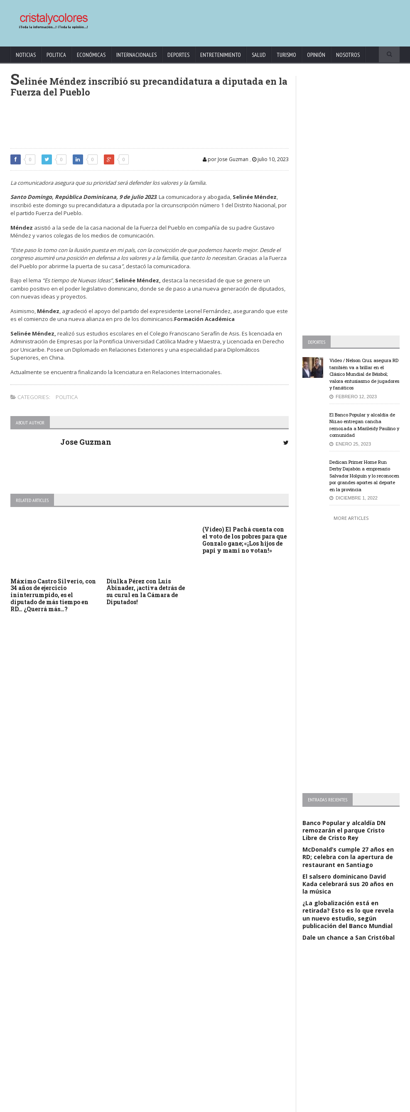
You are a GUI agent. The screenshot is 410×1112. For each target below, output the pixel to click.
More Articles (351, 518)
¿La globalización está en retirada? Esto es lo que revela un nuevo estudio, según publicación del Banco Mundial (348, 914)
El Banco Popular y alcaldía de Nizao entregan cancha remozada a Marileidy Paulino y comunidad (364, 424)
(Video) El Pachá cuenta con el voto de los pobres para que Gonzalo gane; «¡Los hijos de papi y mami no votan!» (244, 539)
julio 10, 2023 (270, 159)
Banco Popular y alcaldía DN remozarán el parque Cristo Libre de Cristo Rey (343, 830)
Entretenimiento (220, 55)
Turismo (286, 55)
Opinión (316, 55)
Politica (56, 55)
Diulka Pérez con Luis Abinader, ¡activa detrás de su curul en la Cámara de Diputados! (145, 591)
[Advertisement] (242, 19)
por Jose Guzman (225, 159)
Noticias (26, 55)
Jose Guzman (85, 442)
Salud (259, 55)
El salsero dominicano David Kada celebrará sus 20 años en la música (347, 883)
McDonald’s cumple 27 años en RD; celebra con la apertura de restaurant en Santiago (348, 856)
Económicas (91, 55)
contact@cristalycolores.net (251, 1104)
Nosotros (348, 55)
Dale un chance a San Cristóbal (348, 937)
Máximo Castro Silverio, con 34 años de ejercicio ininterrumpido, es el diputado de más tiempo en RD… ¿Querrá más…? (53, 595)
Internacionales (136, 55)
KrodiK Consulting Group (191, 1104)
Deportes (178, 55)
